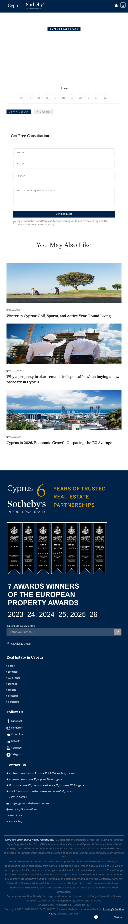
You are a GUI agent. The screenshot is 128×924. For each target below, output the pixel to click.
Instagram (17, 727)
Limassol (13, 671)
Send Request (64, 214)
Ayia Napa (14, 677)
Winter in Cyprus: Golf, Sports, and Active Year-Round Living (58, 316)
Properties (44, 111)
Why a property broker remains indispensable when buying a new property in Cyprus (63, 379)
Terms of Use (14, 815)
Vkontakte (17, 734)
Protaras (13, 695)
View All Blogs (19, 111)
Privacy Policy (14, 821)
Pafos (11, 665)
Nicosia (12, 689)
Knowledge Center (21, 643)
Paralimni (13, 701)
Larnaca (13, 683)
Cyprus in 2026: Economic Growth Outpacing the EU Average (59, 442)
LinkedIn (15, 741)
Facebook (16, 721)
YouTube (16, 747)
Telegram (16, 754)
